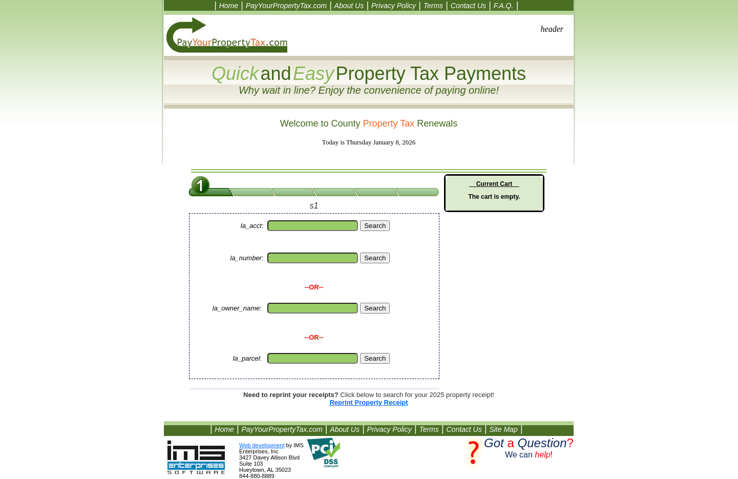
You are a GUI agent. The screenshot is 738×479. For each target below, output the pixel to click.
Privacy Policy (393, 6)
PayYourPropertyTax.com (286, 6)
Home (228, 6)
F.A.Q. (504, 6)
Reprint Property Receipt (368, 402)
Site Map (503, 429)
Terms (433, 6)
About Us (349, 6)
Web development (261, 445)
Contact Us (468, 6)
